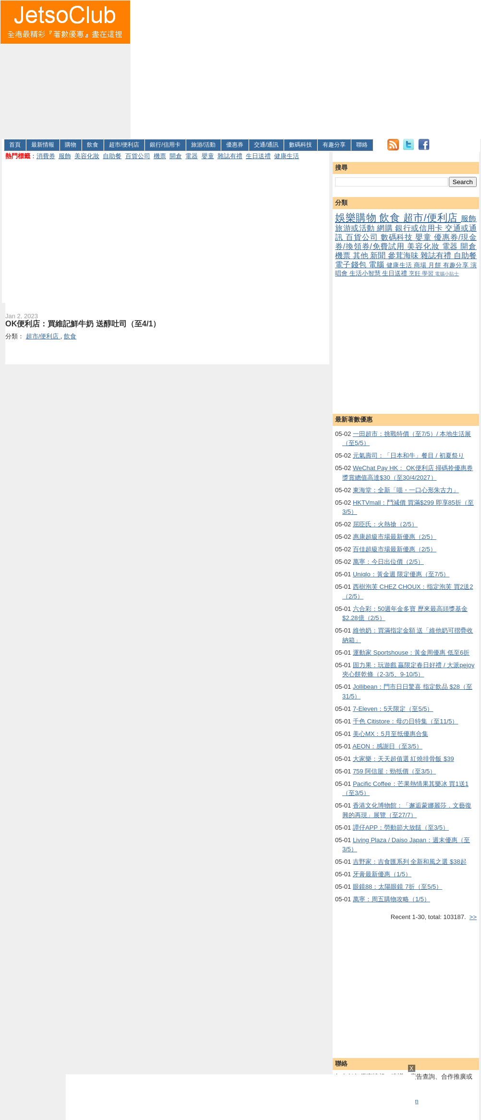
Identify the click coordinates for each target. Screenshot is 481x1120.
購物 (70, 144)
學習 (428, 273)
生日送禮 (258, 156)
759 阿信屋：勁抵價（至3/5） (394, 771)
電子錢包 (352, 265)
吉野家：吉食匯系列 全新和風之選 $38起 (410, 861)
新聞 (379, 255)
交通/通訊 (266, 144)
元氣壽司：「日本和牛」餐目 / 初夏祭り (408, 455)
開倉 (175, 156)
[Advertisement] (295, 67)
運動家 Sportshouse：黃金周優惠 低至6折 (411, 652)
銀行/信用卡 (165, 144)
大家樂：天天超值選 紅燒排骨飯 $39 (403, 758)
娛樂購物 (357, 217)
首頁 (15, 144)
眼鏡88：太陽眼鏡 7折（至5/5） (397, 886)
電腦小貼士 (447, 273)
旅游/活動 (203, 144)
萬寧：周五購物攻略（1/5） (391, 899)
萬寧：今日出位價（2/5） (388, 561)
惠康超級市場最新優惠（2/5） (394, 536)
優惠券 (234, 144)
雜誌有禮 (229, 156)
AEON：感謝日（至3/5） (387, 746)
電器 (191, 156)
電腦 (377, 265)
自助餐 (112, 156)
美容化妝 (86, 156)
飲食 (92, 144)
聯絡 (362, 144)
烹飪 (415, 273)
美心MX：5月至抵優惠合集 (390, 733)
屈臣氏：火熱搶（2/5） (385, 524)
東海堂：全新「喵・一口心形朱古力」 (406, 490)
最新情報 (42, 144)
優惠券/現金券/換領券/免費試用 (406, 241)
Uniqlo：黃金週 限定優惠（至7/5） (401, 574)
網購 (386, 228)
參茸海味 (404, 255)
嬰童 (208, 156)
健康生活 (286, 156)
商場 (421, 265)
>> (473, 917)
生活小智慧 (366, 273)
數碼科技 (300, 144)
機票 (160, 156)
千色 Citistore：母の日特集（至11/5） (405, 721)
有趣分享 (334, 144)
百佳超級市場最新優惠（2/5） (394, 549)
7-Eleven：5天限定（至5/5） (393, 708)
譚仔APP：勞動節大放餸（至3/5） (401, 827)
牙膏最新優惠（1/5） (382, 874)
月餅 (435, 265)
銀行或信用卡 (420, 228)
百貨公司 (137, 156)
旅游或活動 (356, 228)
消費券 (45, 156)
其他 (362, 255)
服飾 (65, 156)
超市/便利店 (124, 144)
